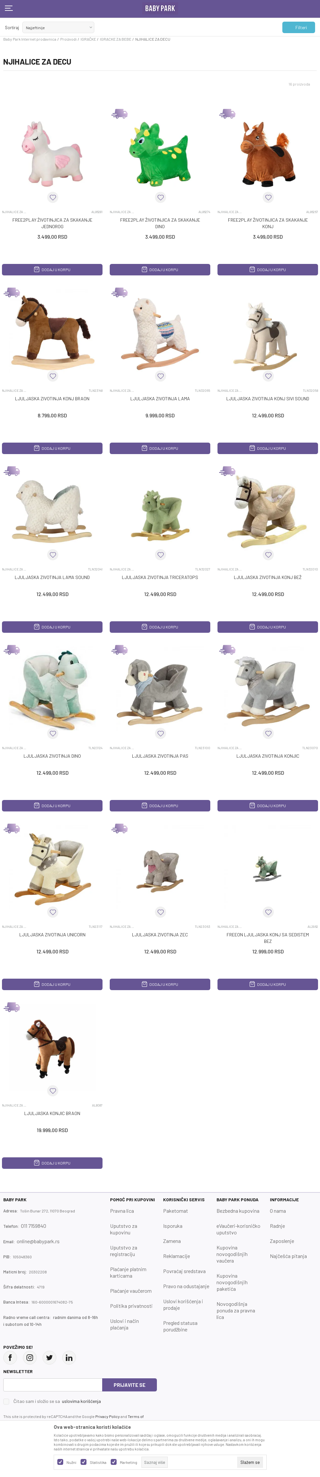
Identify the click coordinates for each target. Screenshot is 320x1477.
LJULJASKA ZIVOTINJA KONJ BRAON (52, 398)
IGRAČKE (88, 39)
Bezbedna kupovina (237, 1211)
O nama (278, 1211)
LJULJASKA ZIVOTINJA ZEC (160, 934)
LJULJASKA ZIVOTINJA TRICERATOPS (160, 577)
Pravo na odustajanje (186, 1286)
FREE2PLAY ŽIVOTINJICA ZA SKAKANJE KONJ (268, 223)
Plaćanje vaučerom (131, 1290)
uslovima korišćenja (81, 1401)
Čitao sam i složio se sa (57, 1401)
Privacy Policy (107, 1416)
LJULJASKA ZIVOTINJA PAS (160, 756)
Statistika (98, 1462)
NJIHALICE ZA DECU (14, 212)
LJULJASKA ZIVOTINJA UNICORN (52, 934)
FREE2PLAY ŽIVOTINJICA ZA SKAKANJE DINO (160, 223)
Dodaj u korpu (52, 269)
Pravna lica (122, 1211)
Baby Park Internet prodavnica (29, 39)
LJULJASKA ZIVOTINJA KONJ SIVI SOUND (267, 398)
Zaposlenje (282, 1241)
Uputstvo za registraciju (123, 1250)
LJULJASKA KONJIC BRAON (52, 1113)
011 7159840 (33, 1226)
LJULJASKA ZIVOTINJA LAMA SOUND (52, 577)
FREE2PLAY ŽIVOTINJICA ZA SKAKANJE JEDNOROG (52, 223)
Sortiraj (12, 27)
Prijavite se (129, 1385)
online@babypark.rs (38, 1241)
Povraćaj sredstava (184, 1271)
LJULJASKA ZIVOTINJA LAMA (160, 398)
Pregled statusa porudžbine (180, 1326)
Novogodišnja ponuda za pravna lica (235, 1310)
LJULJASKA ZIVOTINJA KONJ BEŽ (268, 577)
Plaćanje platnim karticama (128, 1272)
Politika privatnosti (131, 1306)
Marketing (128, 1462)
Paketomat (175, 1211)
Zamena (172, 1241)
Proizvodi (68, 39)
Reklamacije (176, 1256)
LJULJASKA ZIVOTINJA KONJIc (267, 756)
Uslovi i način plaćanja (124, 1324)
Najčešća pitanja (288, 1256)
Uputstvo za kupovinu (123, 1229)
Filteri (298, 27)
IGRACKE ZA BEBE (115, 39)
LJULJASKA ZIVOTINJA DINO (52, 756)
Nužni (71, 1462)
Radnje (277, 1226)
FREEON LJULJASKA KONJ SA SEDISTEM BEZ (268, 938)
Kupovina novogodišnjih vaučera (232, 1254)
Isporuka (172, 1226)
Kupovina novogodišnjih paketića (232, 1282)
